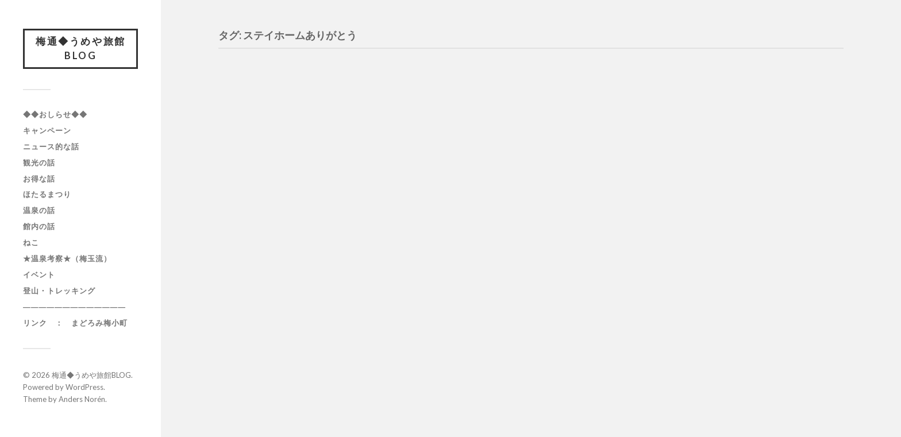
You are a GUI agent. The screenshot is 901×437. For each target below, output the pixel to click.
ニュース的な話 (51, 149)
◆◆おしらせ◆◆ (55, 117)
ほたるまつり (47, 197)
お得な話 (39, 181)
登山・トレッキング (59, 294)
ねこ (31, 245)
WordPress (84, 390)
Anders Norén (82, 402)
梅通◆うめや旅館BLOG (80, 50)
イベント (39, 278)
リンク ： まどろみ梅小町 (75, 326)
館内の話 (39, 229)
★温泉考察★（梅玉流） (67, 261)
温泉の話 (39, 213)
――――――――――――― (74, 310)
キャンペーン (47, 133)
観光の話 (39, 165)
